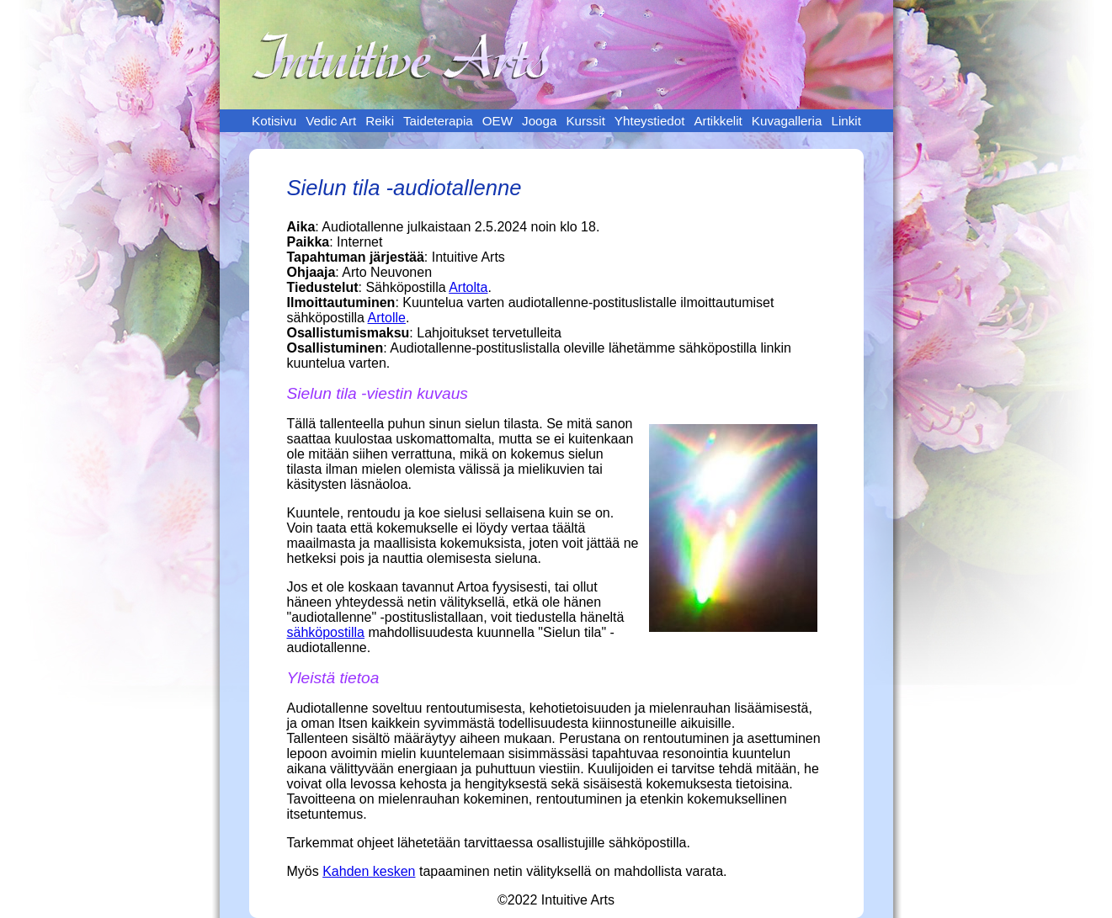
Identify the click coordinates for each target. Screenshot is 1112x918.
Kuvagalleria (787, 121)
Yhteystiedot (650, 121)
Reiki (379, 121)
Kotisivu (274, 121)
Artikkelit (718, 121)
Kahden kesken (368, 871)
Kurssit (585, 121)
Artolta (468, 287)
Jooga (539, 121)
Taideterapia (438, 121)
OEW (497, 121)
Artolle (387, 317)
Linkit (845, 121)
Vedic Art (331, 121)
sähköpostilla (326, 632)
